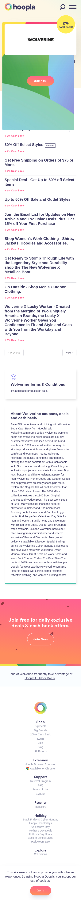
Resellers (40, 806)
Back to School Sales (40, 837)
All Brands (40, 751)
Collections (40, 854)
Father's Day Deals (40, 834)
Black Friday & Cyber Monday (40, 819)
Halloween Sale (40, 841)
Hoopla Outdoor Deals (40, 678)
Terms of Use (40, 789)
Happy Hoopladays (40, 823)
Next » (69, 352)
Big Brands (40, 730)
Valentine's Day (40, 826)
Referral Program (40, 781)
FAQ (40, 785)
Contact (40, 793)
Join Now (40, 639)
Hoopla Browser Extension (40, 764)
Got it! (40, 890)
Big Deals (40, 726)
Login (40, 738)
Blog (40, 747)
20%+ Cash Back (40, 734)
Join (40, 742)
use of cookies (40, 880)
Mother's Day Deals (40, 830)
